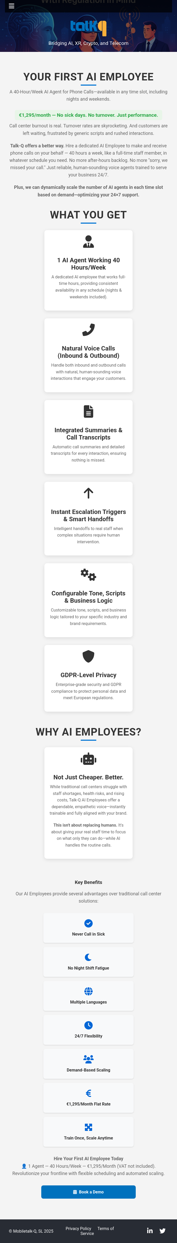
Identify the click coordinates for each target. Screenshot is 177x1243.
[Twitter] (162, 1231)
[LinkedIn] (150, 1231)
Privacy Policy (78, 1228)
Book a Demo (88, 1192)
